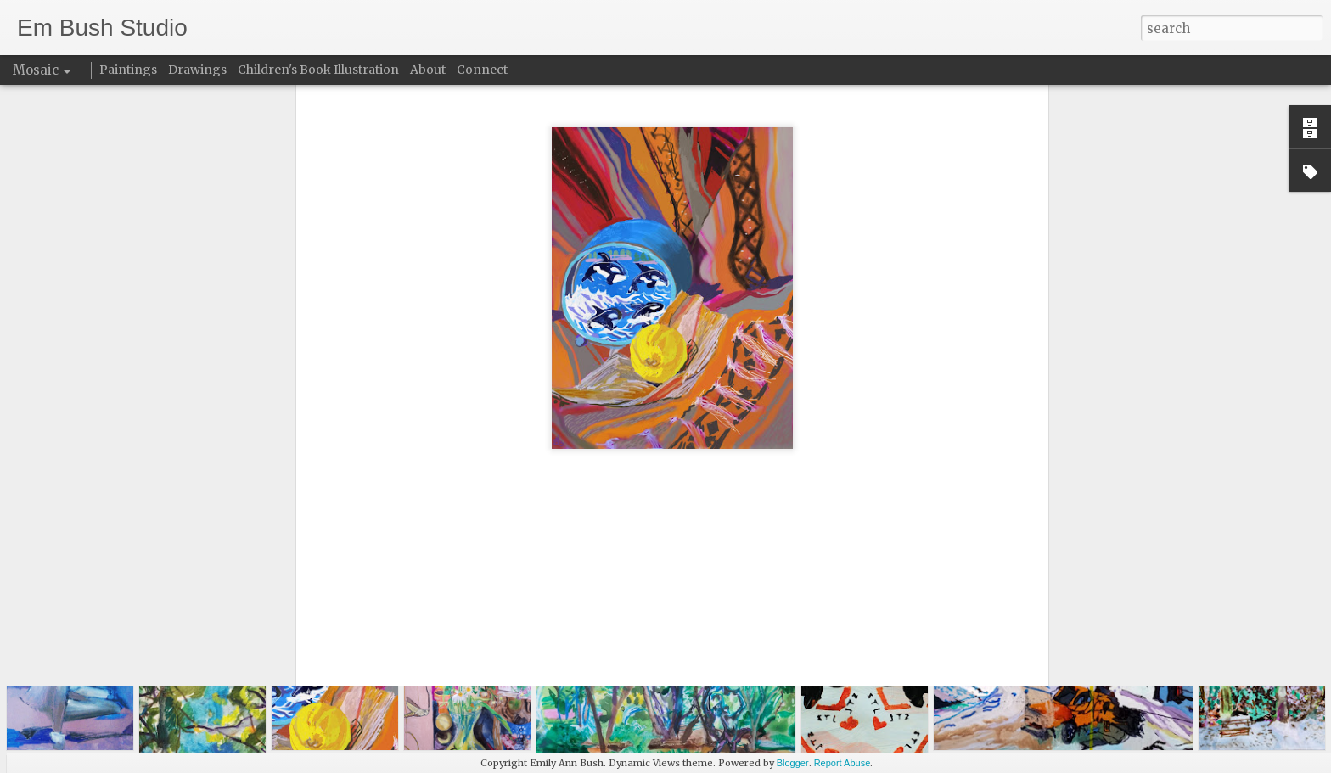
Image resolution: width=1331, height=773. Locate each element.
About (428, 69)
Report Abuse (842, 763)
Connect (482, 69)
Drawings (197, 69)
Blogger (793, 763)
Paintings (128, 69)
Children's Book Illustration (318, 69)
